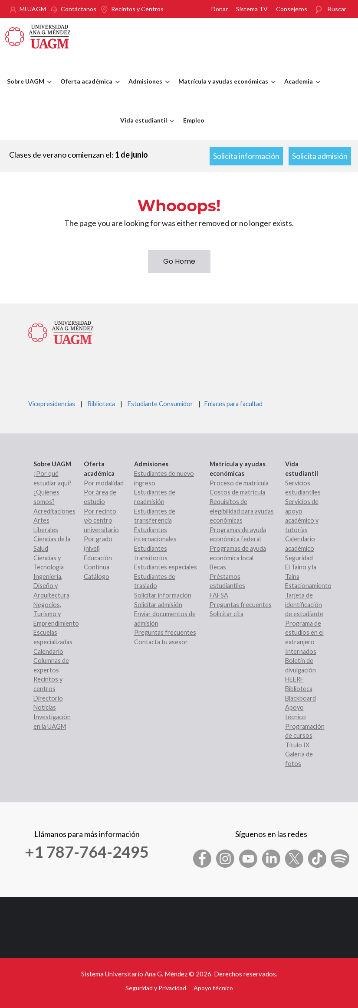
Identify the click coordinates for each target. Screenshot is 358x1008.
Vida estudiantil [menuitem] (145, 128)
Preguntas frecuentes (165, 632)
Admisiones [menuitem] (147, 89)
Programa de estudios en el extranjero (304, 633)
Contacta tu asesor (161, 642)
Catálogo (96, 576)
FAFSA (219, 595)
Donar (219, 9)
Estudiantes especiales (165, 567)
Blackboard (300, 698)
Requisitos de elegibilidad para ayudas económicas (242, 511)
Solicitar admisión (158, 604)
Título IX (297, 745)
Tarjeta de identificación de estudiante (304, 604)
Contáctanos (78, 9)
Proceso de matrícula (239, 483)
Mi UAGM (33, 9)
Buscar (337, 9)
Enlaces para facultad (232, 403)
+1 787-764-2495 (87, 851)
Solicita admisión (320, 156)
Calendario (48, 651)
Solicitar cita (226, 613)
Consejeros (291, 9)
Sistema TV (252, 9)
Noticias (44, 707)
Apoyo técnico (213, 988)
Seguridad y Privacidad (155, 988)
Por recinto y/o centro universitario (101, 520)
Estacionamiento (308, 585)
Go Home (179, 261)
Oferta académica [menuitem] (88, 89)
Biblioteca (101, 403)
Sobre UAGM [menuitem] (27, 89)
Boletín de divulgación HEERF (300, 670)
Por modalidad (104, 483)
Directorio (48, 698)
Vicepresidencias (51, 403)
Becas (218, 567)
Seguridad (299, 558)
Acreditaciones (54, 511)
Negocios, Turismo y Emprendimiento (56, 614)
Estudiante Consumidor (160, 403)
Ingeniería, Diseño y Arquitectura (51, 586)
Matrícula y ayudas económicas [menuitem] (225, 89)
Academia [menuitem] (300, 89)
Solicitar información (162, 595)
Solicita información (246, 156)
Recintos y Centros (137, 9)
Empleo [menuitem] (193, 120)
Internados (300, 651)
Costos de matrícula (237, 492)
